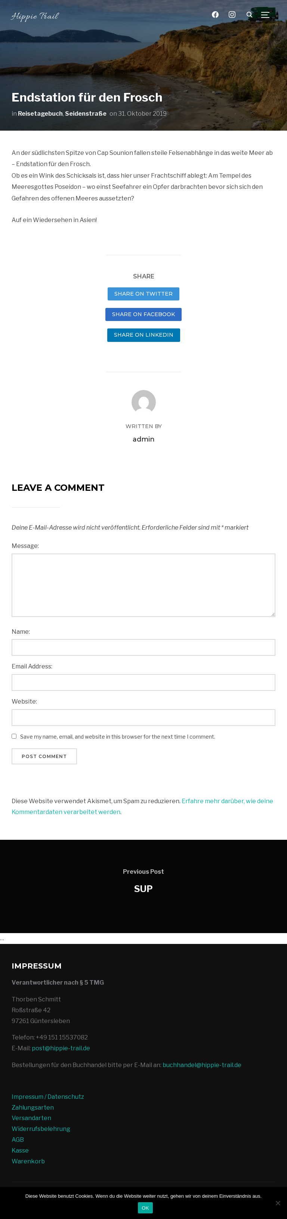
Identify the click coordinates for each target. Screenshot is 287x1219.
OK (145, 1208)
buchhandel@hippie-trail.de (202, 1065)
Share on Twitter (143, 293)
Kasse (20, 1150)
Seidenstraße (86, 113)
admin (144, 439)
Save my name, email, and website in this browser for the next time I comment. (117, 736)
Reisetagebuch (40, 113)
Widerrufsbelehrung (41, 1128)
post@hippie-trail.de (61, 1048)
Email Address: (32, 666)
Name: (21, 631)
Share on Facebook (143, 314)
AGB (18, 1139)
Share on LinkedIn (143, 334)
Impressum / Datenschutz (48, 1096)
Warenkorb (28, 1161)
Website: (24, 701)
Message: (25, 545)
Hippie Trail (35, 17)
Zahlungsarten (33, 1107)
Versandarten (31, 1118)
